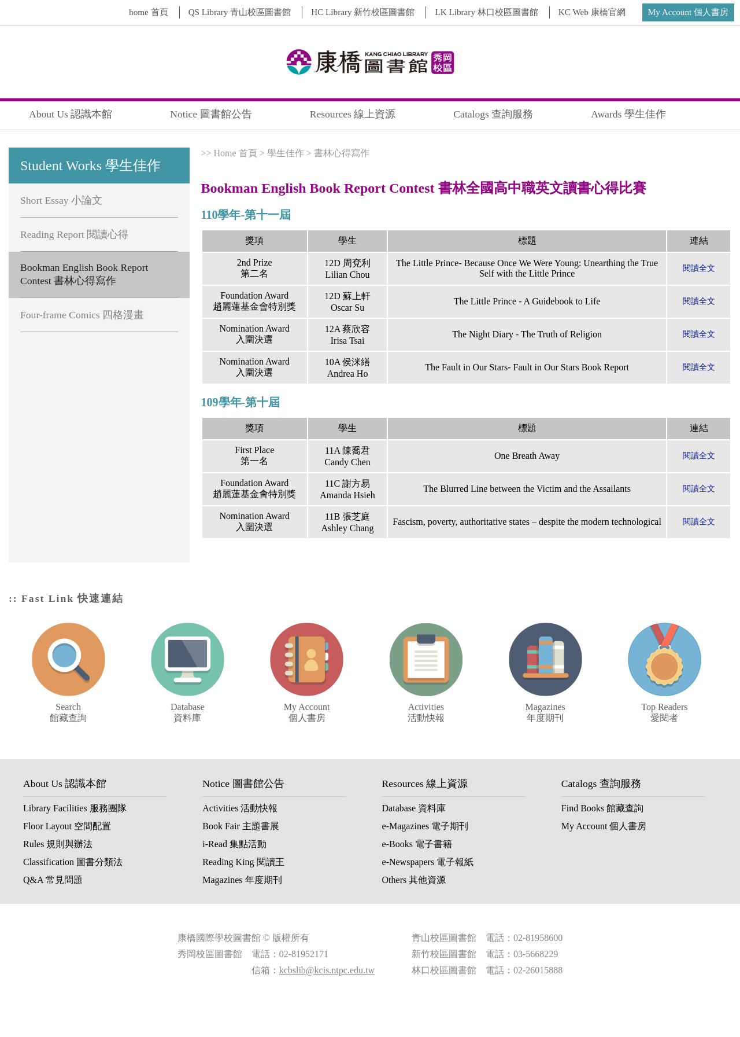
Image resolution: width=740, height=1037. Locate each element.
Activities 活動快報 (240, 808)
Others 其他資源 (414, 880)
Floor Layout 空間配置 (67, 826)
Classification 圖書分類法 (73, 862)
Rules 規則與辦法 (57, 844)
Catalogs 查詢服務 (493, 114)
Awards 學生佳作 (628, 114)
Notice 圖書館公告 (210, 114)
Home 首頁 (235, 153)
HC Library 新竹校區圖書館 (363, 12)
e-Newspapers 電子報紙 (428, 862)
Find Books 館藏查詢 (602, 808)
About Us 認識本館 (70, 114)
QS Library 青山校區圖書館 (239, 12)
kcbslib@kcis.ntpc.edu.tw (327, 970)
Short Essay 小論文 (61, 200)
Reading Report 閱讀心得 (74, 234)
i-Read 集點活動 (234, 844)
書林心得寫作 (341, 153)
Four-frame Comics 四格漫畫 (82, 315)
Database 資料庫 (414, 808)
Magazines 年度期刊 (242, 880)
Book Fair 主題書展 (240, 826)
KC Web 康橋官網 (592, 12)
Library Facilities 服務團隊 (75, 808)
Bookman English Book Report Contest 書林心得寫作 (84, 274)
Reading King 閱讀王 (243, 862)
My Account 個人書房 (688, 12)
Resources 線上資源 (353, 114)
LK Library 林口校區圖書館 (486, 12)
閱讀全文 (699, 268)
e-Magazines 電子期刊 (425, 826)
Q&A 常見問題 (53, 880)
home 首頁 (148, 12)
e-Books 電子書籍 (417, 844)
